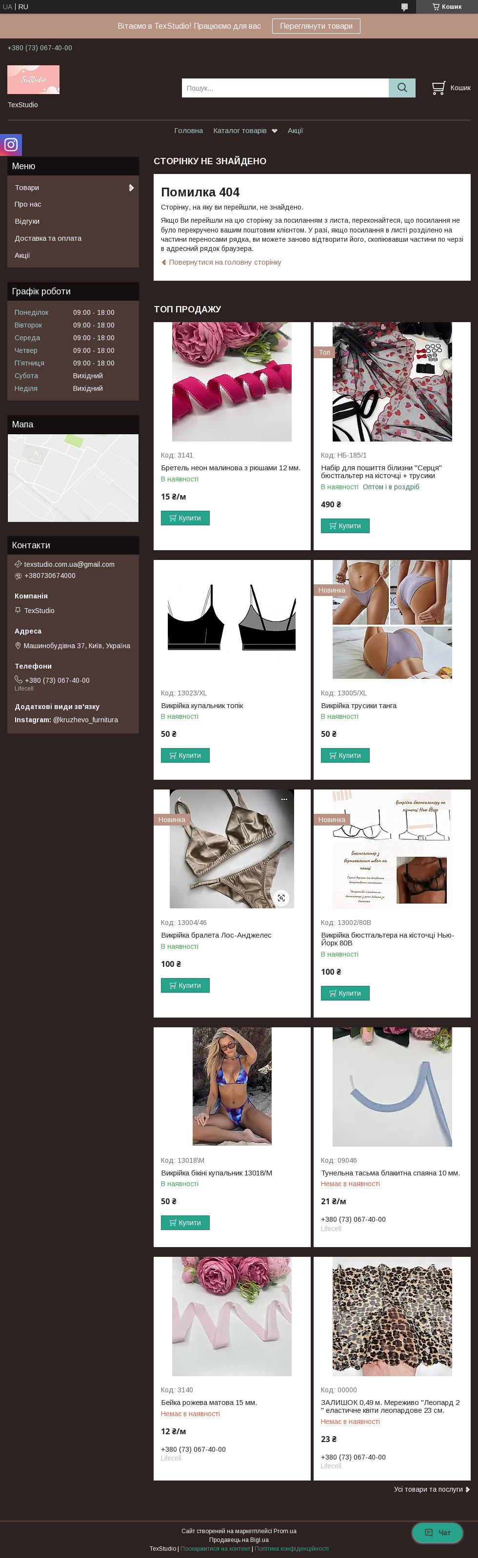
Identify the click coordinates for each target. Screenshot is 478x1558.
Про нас (28, 204)
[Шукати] (402, 87)
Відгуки (27, 221)
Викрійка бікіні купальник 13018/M (216, 1173)
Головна (188, 130)
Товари (27, 187)
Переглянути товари (316, 26)
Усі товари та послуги (428, 1489)
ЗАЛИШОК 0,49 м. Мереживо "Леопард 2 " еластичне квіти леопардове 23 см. (390, 1406)
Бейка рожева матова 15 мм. (209, 1402)
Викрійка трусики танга (359, 706)
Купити (190, 518)
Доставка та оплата (48, 238)
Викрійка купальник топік (202, 706)
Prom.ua (285, 1531)
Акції (295, 130)
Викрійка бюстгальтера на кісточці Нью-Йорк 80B (388, 939)
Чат (437, 1532)
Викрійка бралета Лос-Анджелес (216, 935)
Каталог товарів (240, 130)
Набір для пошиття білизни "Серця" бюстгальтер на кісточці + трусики (381, 472)
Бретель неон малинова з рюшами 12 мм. (230, 468)
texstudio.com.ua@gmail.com (69, 564)
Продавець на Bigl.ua (239, 1540)
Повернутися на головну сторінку (225, 262)
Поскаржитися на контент (215, 1548)
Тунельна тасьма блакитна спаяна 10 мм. (390, 1173)
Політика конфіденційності (292, 1548)
